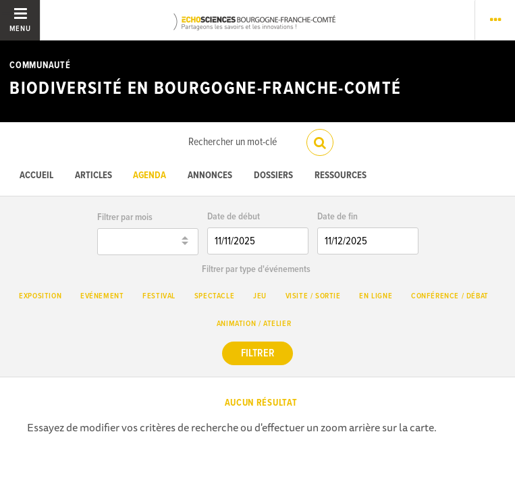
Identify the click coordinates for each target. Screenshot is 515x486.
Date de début (233, 217)
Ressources (341, 175)
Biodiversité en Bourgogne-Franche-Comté (205, 89)
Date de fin (337, 217)
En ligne (375, 296)
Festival (158, 296)
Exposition (40, 296)
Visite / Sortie (313, 296)
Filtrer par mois (125, 217)
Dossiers (273, 175)
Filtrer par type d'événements (256, 269)
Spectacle (214, 296)
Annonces (210, 175)
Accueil (36, 175)
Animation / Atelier (254, 324)
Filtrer (258, 353)
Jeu (260, 296)
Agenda (149, 175)
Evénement (102, 296)
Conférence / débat (450, 296)
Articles (93, 175)
